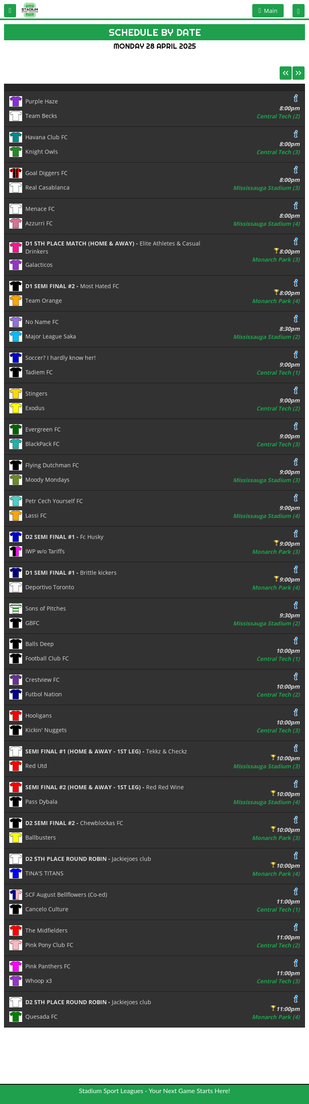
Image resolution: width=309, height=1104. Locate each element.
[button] (10, 10)
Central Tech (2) (278, 116)
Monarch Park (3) (276, 259)
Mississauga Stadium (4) (266, 223)
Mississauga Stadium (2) (266, 336)
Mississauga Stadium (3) (266, 188)
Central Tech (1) (278, 372)
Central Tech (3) (278, 152)
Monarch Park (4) (276, 301)
